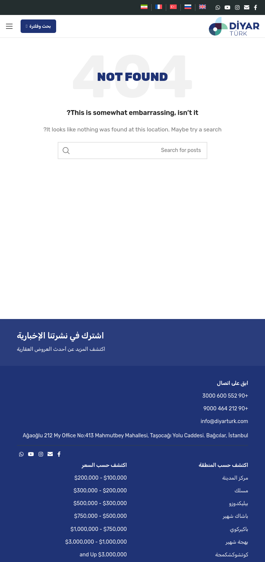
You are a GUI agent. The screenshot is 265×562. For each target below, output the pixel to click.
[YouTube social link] (227, 7)
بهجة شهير (237, 542)
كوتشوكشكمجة (231, 555)
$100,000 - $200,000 (100, 478)
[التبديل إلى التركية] (173, 7)
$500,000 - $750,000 (100, 516)
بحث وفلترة (38, 26)
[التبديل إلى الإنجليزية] (202, 7)
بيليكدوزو (238, 503)
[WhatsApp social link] (217, 7)
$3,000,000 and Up (103, 555)
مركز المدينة (235, 478)
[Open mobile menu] (9, 26)
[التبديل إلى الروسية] (188, 7)
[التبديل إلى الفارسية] (144, 7)
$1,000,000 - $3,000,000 (96, 542)
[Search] (132, 150)
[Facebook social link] (255, 7)
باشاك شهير (235, 516)
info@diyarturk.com (224, 421)
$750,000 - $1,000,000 (98, 529)
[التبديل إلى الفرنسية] (158, 7)
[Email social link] (247, 7)
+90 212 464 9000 (226, 408)
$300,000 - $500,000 (100, 503)
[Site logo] (234, 26)
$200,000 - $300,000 (100, 490)
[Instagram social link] (237, 7)
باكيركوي (239, 529)
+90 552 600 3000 (225, 396)
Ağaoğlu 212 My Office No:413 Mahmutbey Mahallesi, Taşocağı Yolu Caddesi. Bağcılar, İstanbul (135, 435)
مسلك (241, 490)
